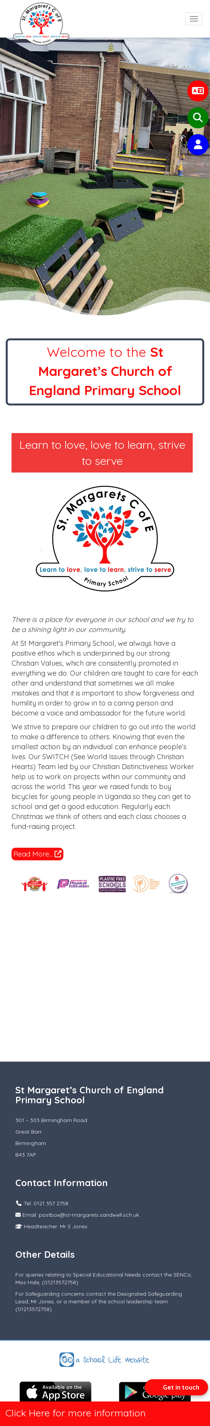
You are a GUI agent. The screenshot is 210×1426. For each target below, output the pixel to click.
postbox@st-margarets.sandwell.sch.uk (89, 1214)
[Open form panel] (176, 1387)
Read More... (37, 854)
